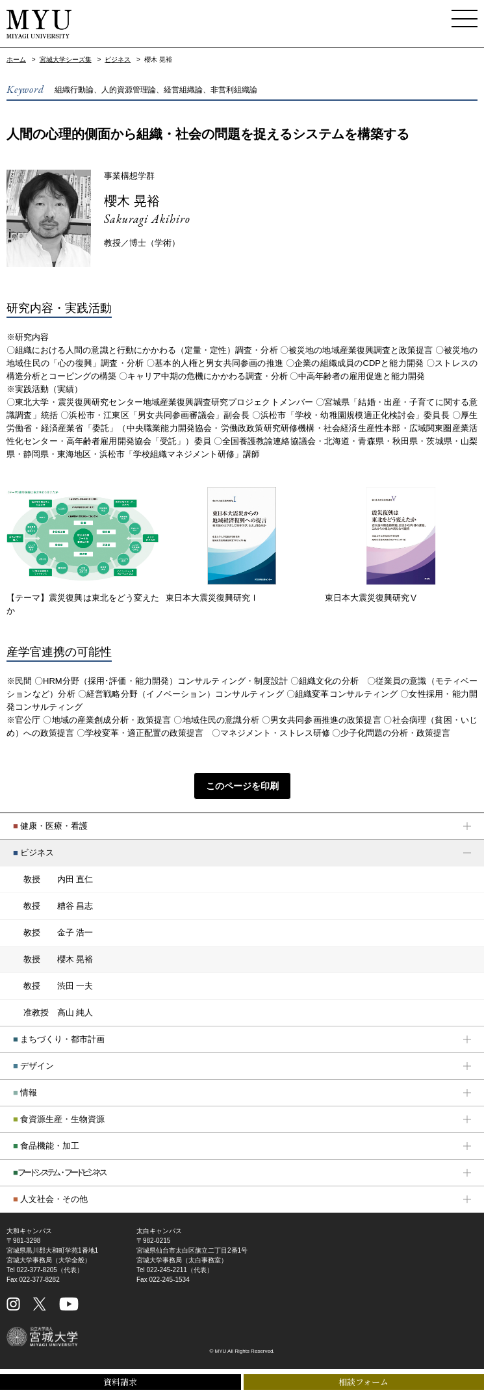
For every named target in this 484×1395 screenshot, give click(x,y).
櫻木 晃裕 (132, 201)
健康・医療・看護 (50, 826)
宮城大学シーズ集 (66, 59)
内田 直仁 (58, 879)
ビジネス (118, 59)
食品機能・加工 (46, 1146)
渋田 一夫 (58, 986)
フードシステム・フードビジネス (59, 1172)
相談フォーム (363, 1381)
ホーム (16, 59)
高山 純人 (58, 1013)
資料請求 (120, 1381)
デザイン (33, 1066)
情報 (25, 1092)
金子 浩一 (58, 933)
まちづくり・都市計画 (59, 1039)
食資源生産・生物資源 (59, 1119)
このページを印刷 (242, 786)
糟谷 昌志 (58, 906)
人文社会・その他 (50, 1199)
